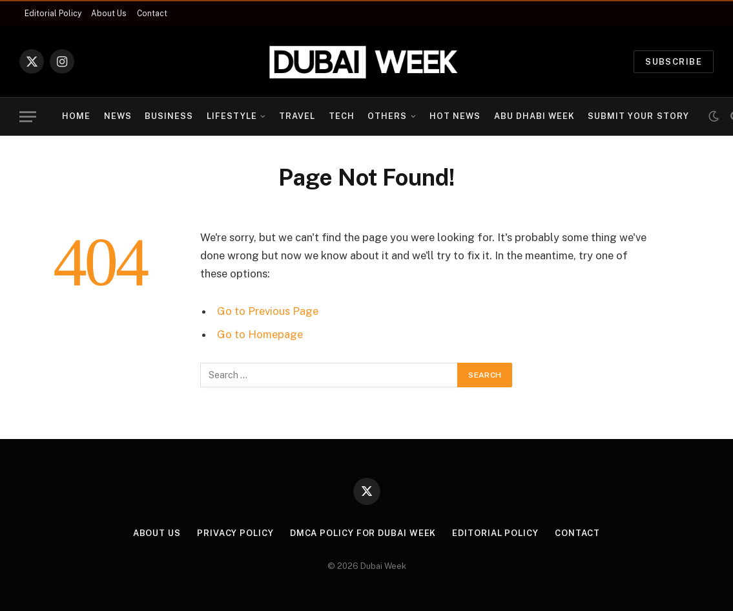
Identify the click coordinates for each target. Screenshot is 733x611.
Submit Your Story (638, 116)
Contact (152, 13)
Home (76, 116)
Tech (342, 116)
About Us (109, 13)
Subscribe (673, 62)
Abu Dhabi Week (534, 116)
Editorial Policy (53, 13)
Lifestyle (232, 116)
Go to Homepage (260, 334)
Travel (297, 116)
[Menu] (27, 116)
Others (387, 116)
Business (169, 116)
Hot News (454, 116)
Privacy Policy (235, 533)
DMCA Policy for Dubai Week (363, 533)
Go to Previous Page (267, 311)
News (118, 116)
